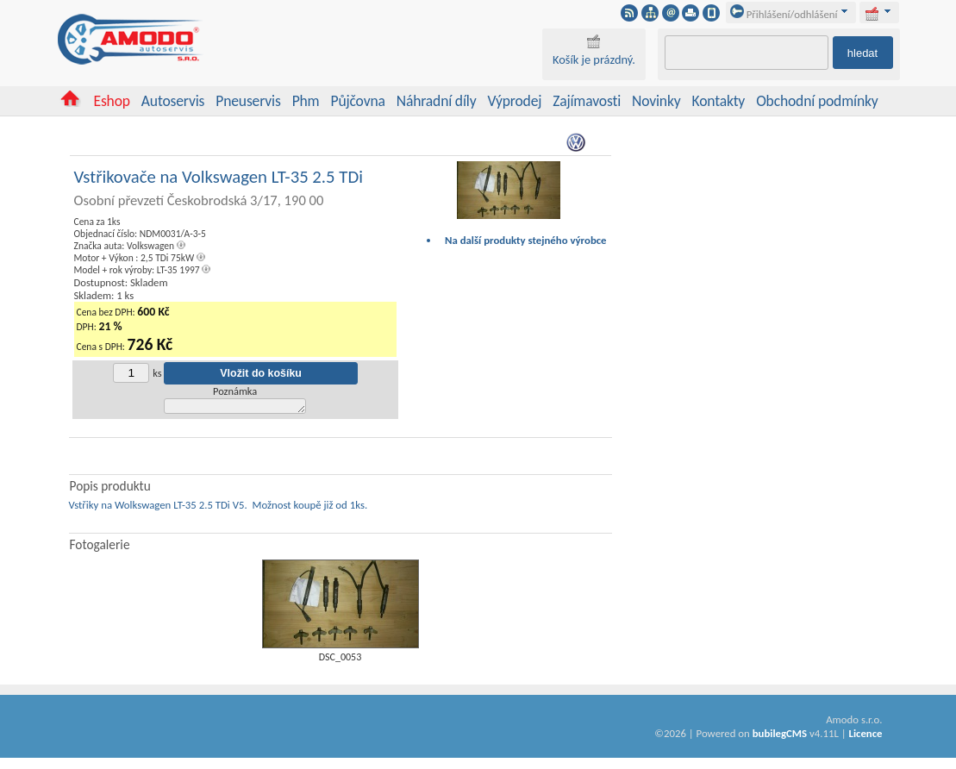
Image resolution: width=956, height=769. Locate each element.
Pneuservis (248, 100)
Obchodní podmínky (817, 100)
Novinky (656, 100)
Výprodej (514, 100)
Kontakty (719, 100)
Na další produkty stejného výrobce (526, 240)
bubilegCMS (780, 735)
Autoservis (172, 100)
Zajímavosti (587, 100)
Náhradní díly (437, 100)
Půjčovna (357, 100)
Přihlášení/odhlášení (784, 14)
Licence (865, 735)
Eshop (111, 100)
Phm (306, 100)
